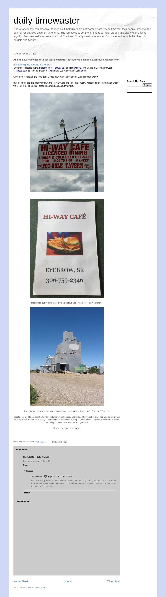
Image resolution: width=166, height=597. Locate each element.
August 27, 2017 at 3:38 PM (60, 476)
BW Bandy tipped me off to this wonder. (32, 64)
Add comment (23, 501)
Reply (25, 465)
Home (67, 581)
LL (24, 457)
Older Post (113, 581)
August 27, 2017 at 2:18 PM (38, 457)
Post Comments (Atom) (36, 587)
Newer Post (20, 581)
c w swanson (37, 476)
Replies (29, 471)
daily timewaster (46, 20)
